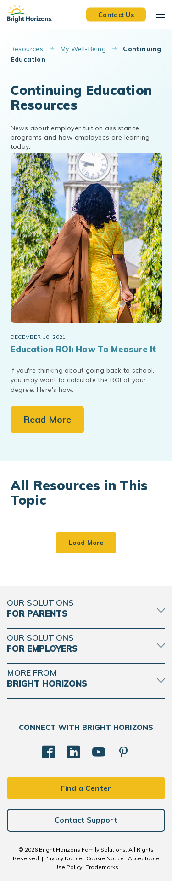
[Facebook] (48, 752)
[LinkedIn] (73, 752)
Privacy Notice (63, 858)
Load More (86, 542)
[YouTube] (98, 752)
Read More (47, 419)
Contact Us (116, 14)
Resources (27, 49)
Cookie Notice (105, 858)
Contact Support (86, 819)
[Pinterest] (123, 752)
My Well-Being (83, 49)
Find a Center (86, 788)
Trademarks (102, 866)
